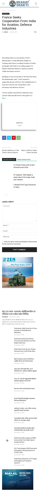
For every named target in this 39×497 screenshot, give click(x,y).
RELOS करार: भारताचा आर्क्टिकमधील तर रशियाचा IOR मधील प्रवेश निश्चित (18, 312)
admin (6, 32)
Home (4, 10)
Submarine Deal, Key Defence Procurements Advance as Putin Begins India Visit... (24, 341)
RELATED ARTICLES (9, 160)
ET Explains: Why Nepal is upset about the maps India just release (24, 177)
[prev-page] (3, 195)
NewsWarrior (11, 10)
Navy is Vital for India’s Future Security (29, 151)
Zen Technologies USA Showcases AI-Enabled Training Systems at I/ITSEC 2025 (25, 450)
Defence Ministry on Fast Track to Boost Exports (10, 151)
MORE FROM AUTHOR (26, 160)
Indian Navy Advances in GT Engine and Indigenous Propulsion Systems (25, 461)
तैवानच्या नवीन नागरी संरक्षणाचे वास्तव (24, 389)
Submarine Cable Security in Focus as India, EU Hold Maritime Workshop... (25, 330)
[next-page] (6, 195)
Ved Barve (5, 317)
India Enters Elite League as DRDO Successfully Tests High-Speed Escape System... (25, 440)
